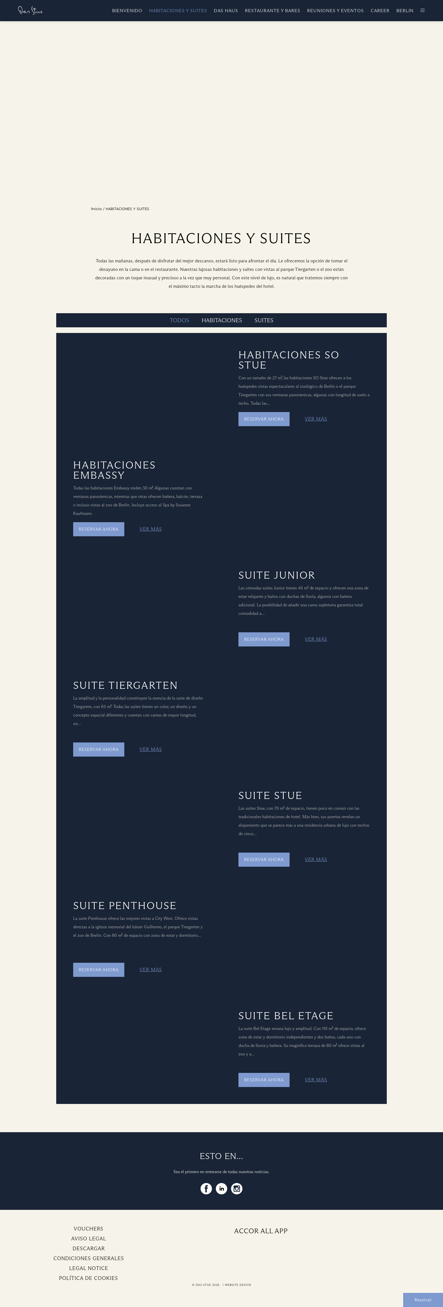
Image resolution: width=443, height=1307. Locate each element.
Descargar (89, 1248)
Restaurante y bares (272, 10)
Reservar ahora (264, 419)
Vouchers (88, 1229)
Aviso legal (88, 1239)
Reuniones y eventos (335, 10)
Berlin (405, 10)
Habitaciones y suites (178, 10)
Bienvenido (127, 10)
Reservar (423, 1299)
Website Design (238, 1285)
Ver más (316, 419)
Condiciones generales (88, 1258)
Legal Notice (88, 1268)
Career (380, 10)
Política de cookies (88, 1278)
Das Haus (226, 10)
